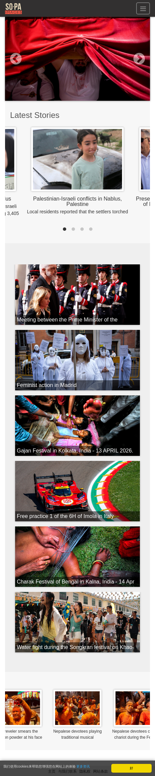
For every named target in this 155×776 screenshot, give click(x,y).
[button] (16, 59)
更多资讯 (83, 767)
